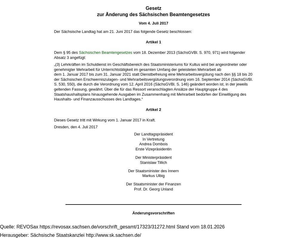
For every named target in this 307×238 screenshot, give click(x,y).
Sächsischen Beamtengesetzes (105, 52)
